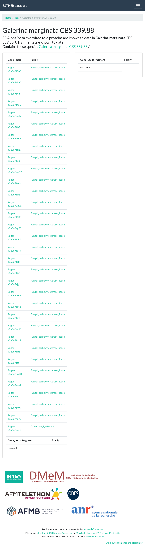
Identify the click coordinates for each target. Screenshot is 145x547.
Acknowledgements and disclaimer (124, 542)
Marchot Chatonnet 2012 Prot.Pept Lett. (98, 532)
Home (8, 17)
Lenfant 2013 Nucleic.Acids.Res (55, 532)
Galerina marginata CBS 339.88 (63, 46)
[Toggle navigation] (138, 6)
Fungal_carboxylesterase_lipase (48, 67)
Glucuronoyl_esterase (42, 426)
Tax (17, 17)
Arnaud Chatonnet (94, 529)
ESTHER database (15, 5)
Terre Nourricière (95, 536)
